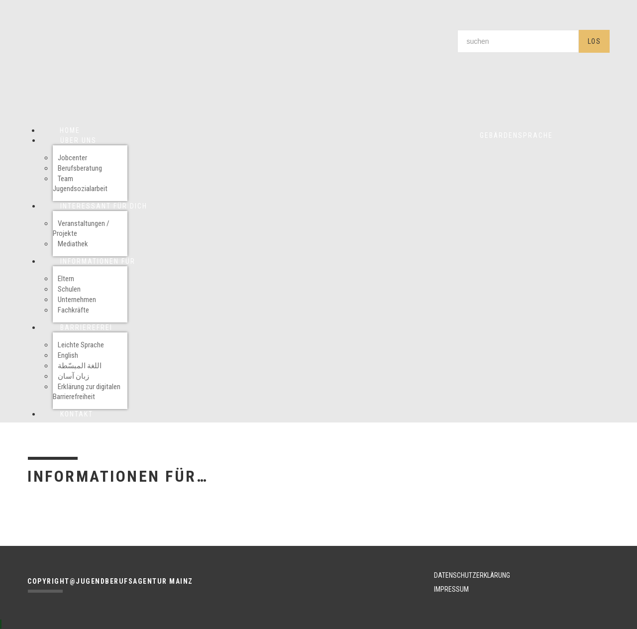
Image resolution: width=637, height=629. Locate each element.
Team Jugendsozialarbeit (80, 183)
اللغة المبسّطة (80, 365)
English (68, 355)
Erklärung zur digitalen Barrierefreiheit (86, 391)
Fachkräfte (73, 310)
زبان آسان (73, 376)
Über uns (78, 140)
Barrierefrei (86, 327)
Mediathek (73, 243)
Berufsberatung (80, 168)
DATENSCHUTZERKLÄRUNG (472, 575)
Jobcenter (72, 157)
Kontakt (76, 414)
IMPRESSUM (451, 589)
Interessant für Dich (103, 206)
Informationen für (97, 261)
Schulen (69, 289)
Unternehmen (77, 299)
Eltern (66, 278)
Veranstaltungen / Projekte (81, 228)
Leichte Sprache (81, 344)
